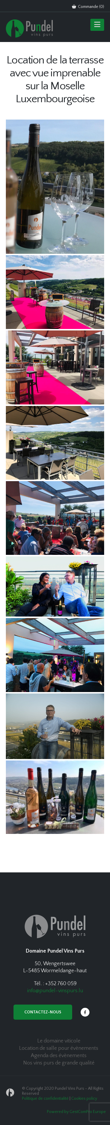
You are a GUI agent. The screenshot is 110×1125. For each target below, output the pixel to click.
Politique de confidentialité (45, 1098)
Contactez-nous (42, 1012)
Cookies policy (84, 1098)
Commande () (88, 6)
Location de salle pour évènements (58, 1048)
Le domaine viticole (58, 1041)
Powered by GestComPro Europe (76, 1111)
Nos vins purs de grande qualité (58, 1063)
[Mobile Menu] (97, 25)
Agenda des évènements (59, 1056)
